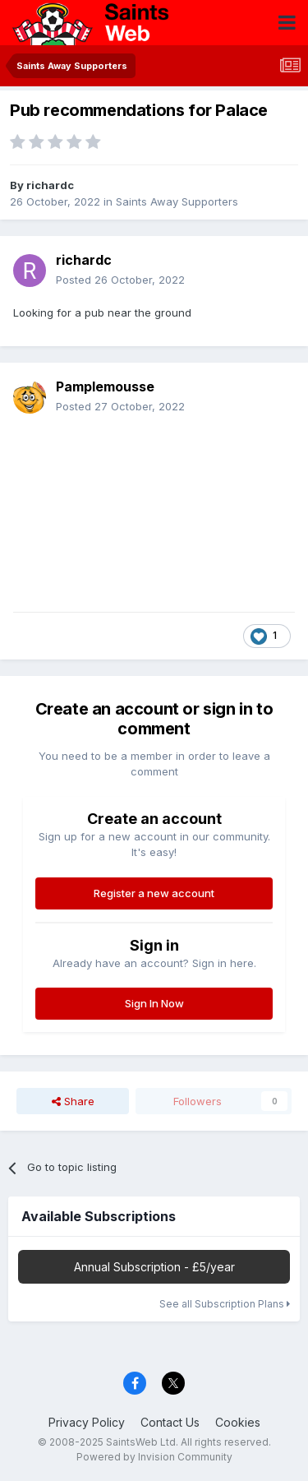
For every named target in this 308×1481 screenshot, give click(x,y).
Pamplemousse (105, 386)
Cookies (237, 1422)
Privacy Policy (86, 1422)
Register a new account (154, 893)
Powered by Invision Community (154, 1457)
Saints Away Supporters (177, 201)
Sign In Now (154, 1003)
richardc (50, 185)
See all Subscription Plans (224, 1304)
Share (73, 1101)
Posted (120, 279)
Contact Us (170, 1422)
